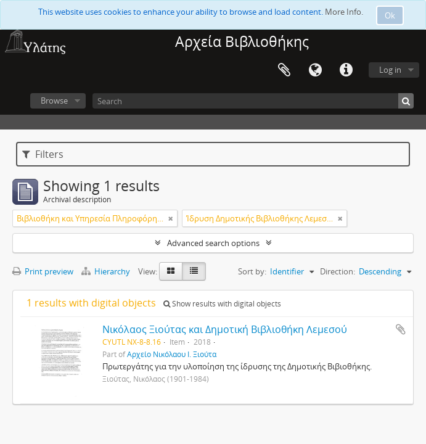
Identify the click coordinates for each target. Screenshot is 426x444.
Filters (42, 154)
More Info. (344, 11)
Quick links (345, 70)
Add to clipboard (401, 329)
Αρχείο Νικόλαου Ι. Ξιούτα (171, 354)
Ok (390, 15)
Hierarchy (106, 271)
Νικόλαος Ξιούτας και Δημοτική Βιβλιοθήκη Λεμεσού (224, 329)
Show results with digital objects (222, 303)
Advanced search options (213, 243)
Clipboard (284, 70)
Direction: (337, 271)
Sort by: (252, 271)
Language (315, 70)
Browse (54, 100)
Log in (390, 69)
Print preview (42, 271)
